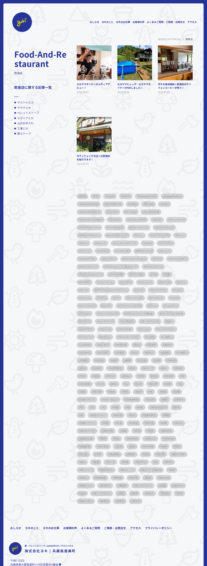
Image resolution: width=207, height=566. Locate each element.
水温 (83, 430)
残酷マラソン (153, 423)
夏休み (177, 376)
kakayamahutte (90, 204)
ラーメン (85, 337)
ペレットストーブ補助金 (162, 313)
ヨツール (146, 329)
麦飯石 (121, 509)
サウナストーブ (115, 266)
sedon (170, 204)
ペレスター (87, 313)
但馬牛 (84, 360)
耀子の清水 (152, 462)
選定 (109, 501)
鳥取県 (105, 509)
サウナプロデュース (117, 274)
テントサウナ (177, 290)
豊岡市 (103, 493)
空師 (174, 454)
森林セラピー (176, 415)
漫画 (102, 438)
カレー (183, 235)
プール (171, 305)
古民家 (144, 368)
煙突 (83, 446)
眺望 (97, 454)
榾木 (99, 423)
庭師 (139, 391)
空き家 (158, 454)
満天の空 (85, 438)
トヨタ (84, 297)
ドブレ (119, 297)
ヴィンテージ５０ (174, 337)
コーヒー (167, 251)
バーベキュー (104, 305)
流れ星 (114, 430)
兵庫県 (135, 360)
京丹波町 (137, 352)
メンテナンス (137, 321)
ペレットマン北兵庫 (91, 321)
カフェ (140, 235)
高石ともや (87, 509)
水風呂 (98, 430)
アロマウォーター (90, 227)
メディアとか (25, 118)
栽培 (146, 415)
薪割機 (103, 485)
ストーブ (181, 282)
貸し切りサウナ (124, 493)
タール (100, 290)
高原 (169, 501)
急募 (169, 391)
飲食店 (138, 501)
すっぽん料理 (153, 211)
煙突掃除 (99, 446)
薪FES (144, 469)
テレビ (157, 290)
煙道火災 (118, 446)
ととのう (116, 219)
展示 (171, 383)
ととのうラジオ (138, 219)
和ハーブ (85, 376)
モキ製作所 (159, 321)
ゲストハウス (25, 102)
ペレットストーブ (28, 113)
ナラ (134, 297)
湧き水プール (165, 430)
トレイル (102, 297)
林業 (108, 415)
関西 (123, 501)
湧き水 (144, 430)
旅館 (122, 399)
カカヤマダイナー (90, 235)
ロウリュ (151, 337)
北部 (99, 368)
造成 (176, 493)
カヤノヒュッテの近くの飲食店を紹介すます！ (93, 158)
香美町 (154, 501)
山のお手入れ (25, 123)
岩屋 (113, 391)
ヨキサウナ (127, 329)
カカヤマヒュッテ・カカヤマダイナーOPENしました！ (134, 86)
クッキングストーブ (126, 243)
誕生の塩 (151, 485)
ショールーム (120, 282)
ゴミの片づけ (88, 258)
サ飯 (83, 282)
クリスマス (169, 243)
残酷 (134, 423)
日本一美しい (165, 399)
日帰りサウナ (141, 399)
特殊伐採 (137, 446)
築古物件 (85, 462)
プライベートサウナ (147, 305)
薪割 (153, 477)
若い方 (84, 469)
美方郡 (133, 462)
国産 (146, 376)
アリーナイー (179, 219)
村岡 (83, 415)
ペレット (106, 313)
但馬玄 (100, 360)
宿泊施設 (141, 383)
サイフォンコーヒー (136, 258)
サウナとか (24, 107)
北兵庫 (84, 368)
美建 (118, 462)
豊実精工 (85, 493)
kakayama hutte (151, 196)
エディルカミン (166, 227)
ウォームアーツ (141, 227)
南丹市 (114, 368)
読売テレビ (171, 485)
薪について (163, 469)
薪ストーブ (24, 133)
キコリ (84, 243)
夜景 (83, 383)
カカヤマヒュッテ (118, 235)
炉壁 (129, 438)
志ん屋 (154, 391)
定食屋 (112, 383)
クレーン (85, 251)
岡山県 (98, 391)
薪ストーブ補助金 (132, 477)
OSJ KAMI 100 (115, 204)
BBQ (83, 196)
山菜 (83, 391)
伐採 (169, 352)
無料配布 (146, 438)
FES (97, 196)
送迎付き (160, 493)
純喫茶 (103, 462)
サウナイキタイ (89, 266)
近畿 (144, 493)
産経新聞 (155, 446)
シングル (141, 282)
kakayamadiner (178, 196)
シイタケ (99, 282)
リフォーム (131, 337)
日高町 (105, 407)
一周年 (84, 344)
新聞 (108, 399)
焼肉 (183, 438)
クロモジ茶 (124, 251)
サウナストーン (89, 274)
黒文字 (138, 509)
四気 (132, 376)
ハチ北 (84, 305)
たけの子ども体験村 (91, 219)
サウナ (159, 258)
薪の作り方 (87, 477)
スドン (84, 290)
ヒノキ (124, 305)
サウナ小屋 (143, 274)
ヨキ (109, 329)
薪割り (168, 477)
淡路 (129, 430)
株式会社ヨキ (127, 415)
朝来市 (135, 407)
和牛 (102, 376)
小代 (157, 383)
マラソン (116, 321)
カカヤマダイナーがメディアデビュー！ (93, 86)
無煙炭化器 (166, 438)
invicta (129, 196)
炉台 (115, 438)
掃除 (183, 391)
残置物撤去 (117, 423)
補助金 (119, 485)
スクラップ (162, 282)
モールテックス (89, 329)
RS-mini (153, 204)
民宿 (172, 423)
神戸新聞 (113, 454)
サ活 (181, 274)
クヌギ (150, 243)
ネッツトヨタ (153, 297)
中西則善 (158, 344)
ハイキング (175, 297)
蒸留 (99, 469)
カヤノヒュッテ (162, 235)
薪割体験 (85, 485)
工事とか (22, 128)
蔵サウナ (116, 469)
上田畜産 (120, 344)
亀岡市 (100, 352)
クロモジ (104, 251)
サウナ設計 (164, 274)
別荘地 (152, 360)
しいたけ (114, 211)
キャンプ (102, 243)
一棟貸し (102, 344)
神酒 (129, 454)
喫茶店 (117, 376)
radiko (135, 204)
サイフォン (110, 258)
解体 (134, 485)
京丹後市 (118, 352)
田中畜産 (174, 446)
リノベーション (108, 337)
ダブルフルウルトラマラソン (128, 290)
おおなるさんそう (90, 211)
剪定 (167, 360)
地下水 (161, 376)
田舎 (83, 454)
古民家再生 (164, 368)
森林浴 (84, 423)
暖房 (120, 407)
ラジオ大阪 (166, 329)
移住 (143, 454)
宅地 (97, 383)
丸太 (174, 344)
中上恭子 (139, 344)
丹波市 (84, 352)
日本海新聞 (87, 407)
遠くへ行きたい (89, 501)
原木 (129, 368)
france (112, 196)
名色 (181, 368)
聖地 (183, 462)
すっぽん (132, 211)
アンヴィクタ (116, 227)
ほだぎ (159, 219)
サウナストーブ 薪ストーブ (148, 266)
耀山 (169, 462)
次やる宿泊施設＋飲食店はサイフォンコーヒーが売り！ (174, 86)
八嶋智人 (118, 360)
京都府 (154, 352)
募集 (181, 360)
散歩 (83, 399)
